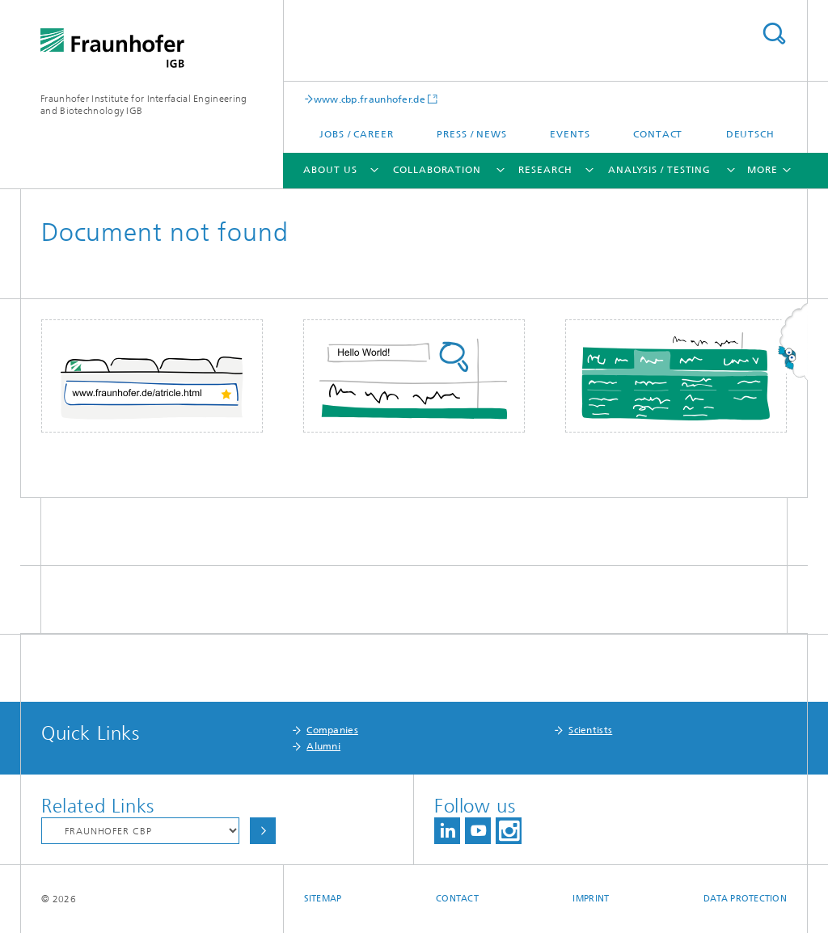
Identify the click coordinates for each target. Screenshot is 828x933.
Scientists (590, 730)
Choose (263, 830)
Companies (332, 730)
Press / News (472, 134)
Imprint (590, 898)
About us (330, 169)
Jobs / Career (356, 134)
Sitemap (323, 898)
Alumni (323, 746)
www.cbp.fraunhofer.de (369, 99)
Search (774, 33)
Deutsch (750, 134)
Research (545, 169)
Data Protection (745, 898)
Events (569, 134)
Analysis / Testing (659, 169)
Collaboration (437, 169)
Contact (657, 134)
